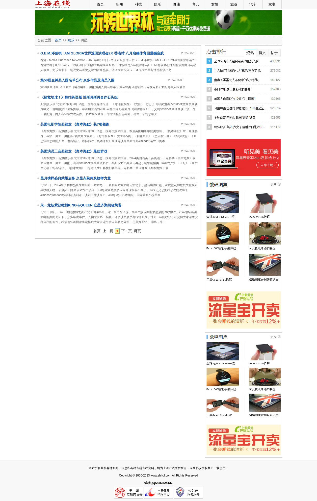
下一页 (126, 231)
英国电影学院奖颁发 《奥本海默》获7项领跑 (74, 124)
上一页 (108, 231)
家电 (271, 4)
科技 (138, 4)
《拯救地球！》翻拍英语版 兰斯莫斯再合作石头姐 (79, 97)
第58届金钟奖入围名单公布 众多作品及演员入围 (77, 80)
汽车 (252, 4)
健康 (176, 4)
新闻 (119, 4)
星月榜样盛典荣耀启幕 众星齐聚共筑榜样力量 (75, 178)
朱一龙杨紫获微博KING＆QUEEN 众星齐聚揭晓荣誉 (80, 205)
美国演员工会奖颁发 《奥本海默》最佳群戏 (73, 151)
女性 (214, 4)
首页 (100, 4)
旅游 (233, 4)
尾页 (137, 231)
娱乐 (157, 4)
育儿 (195, 4)
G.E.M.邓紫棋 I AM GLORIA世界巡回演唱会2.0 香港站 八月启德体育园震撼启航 (102, 53)
